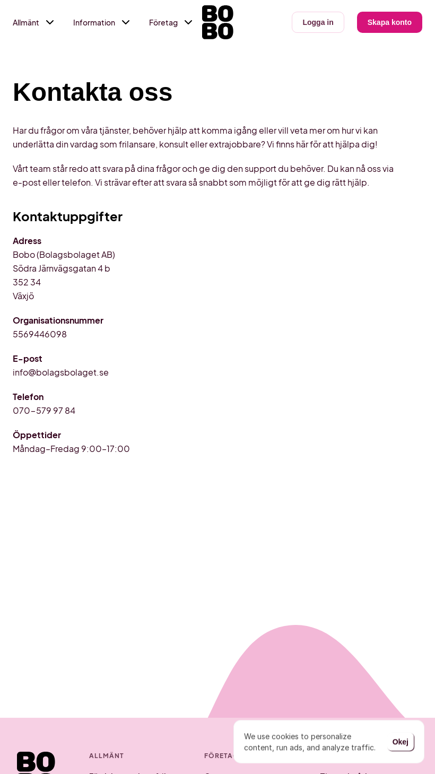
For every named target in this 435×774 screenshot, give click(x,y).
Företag (163, 22)
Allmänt (26, 22)
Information (94, 22)
